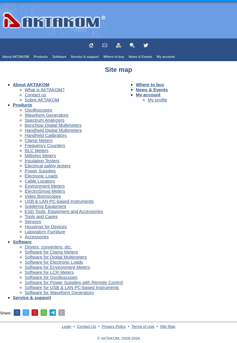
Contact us (35, 94)
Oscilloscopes (38, 109)
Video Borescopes (43, 196)
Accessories (37, 236)
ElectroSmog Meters (45, 191)
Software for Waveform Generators (59, 292)
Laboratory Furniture (45, 231)
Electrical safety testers (48, 165)
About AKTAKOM (15, 56)
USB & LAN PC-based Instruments (59, 201)
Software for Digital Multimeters (56, 256)
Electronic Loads (41, 175)
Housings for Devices (46, 226)
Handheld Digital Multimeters (53, 130)
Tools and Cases (41, 216)
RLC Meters (37, 150)
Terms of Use (143, 326)
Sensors (33, 221)
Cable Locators (40, 180)
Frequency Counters (45, 145)
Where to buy (113, 56)
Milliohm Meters (40, 155)
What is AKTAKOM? (45, 89)
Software (59, 56)
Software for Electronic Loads (54, 262)
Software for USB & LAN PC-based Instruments (72, 287)
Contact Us (86, 326)
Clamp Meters (38, 140)
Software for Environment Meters (57, 267)
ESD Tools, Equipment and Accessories (64, 211)
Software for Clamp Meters (51, 251)
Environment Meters (45, 186)
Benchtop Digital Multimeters (53, 125)
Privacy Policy (114, 326)
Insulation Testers (42, 160)
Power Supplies (40, 170)
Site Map (167, 326)
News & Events (140, 56)
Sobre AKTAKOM (42, 99)
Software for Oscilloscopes (51, 277)
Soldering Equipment (45, 206)
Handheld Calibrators (46, 135)
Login (66, 326)
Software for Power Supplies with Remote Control (74, 282)
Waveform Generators (46, 115)
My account (166, 56)
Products (41, 56)
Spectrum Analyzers (44, 120)
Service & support (85, 56)
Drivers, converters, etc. (48, 246)
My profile (157, 99)
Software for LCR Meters (49, 272)
